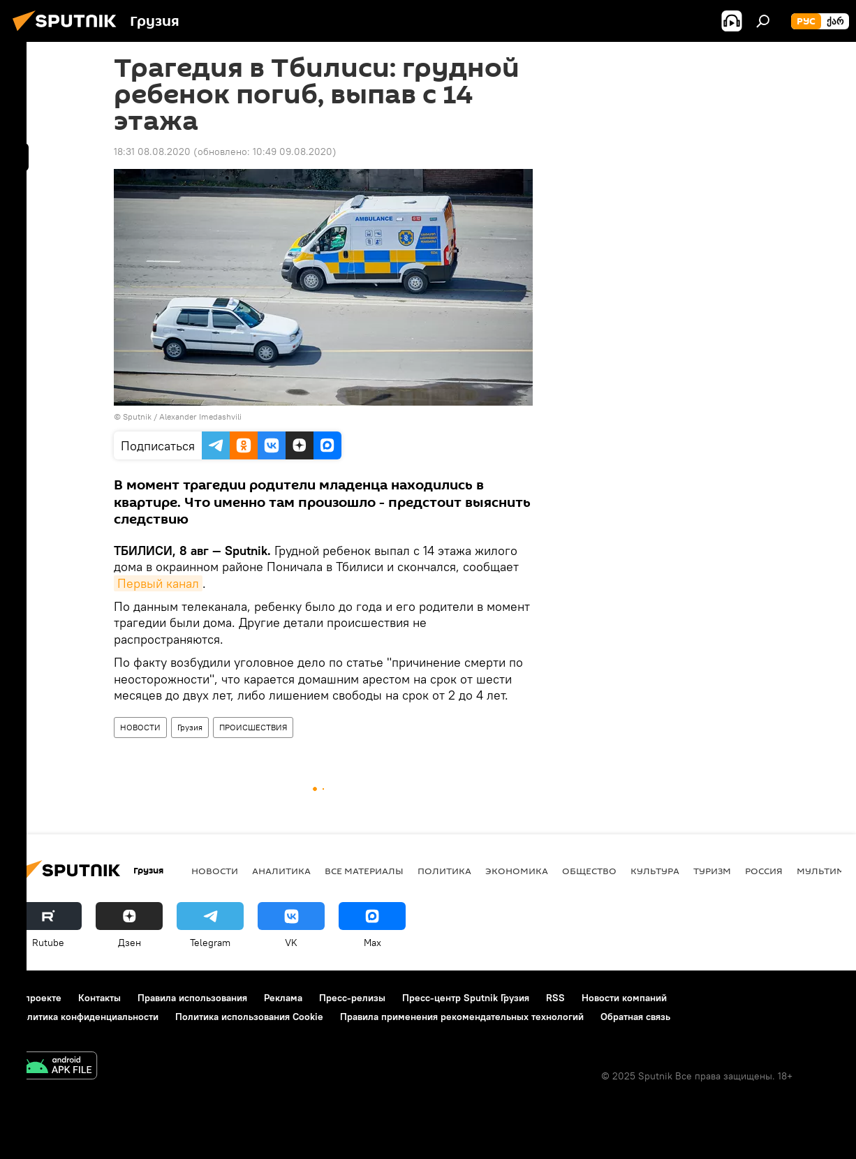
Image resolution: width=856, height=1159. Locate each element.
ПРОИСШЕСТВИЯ (253, 727)
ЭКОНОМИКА (516, 870)
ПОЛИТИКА (444, 870)
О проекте (38, 997)
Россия (764, 870)
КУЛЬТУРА (654, 870)
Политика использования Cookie (249, 1016)
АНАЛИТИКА (281, 870)
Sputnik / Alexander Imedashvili (182, 416)
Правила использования (192, 997)
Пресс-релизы (352, 997)
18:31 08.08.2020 (152, 151)
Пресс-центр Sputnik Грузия (465, 997)
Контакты (99, 997)
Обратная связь (635, 1016)
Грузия (189, 727)
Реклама (283, 997)
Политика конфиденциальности (86, 1016)
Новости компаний (624, 997)
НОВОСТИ (140, 727)
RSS (555, 997)
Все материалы (364, 870)
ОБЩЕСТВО (589, 870)
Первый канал (158, 583)
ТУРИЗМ (712, 870)
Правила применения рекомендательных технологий (462, 1016)
